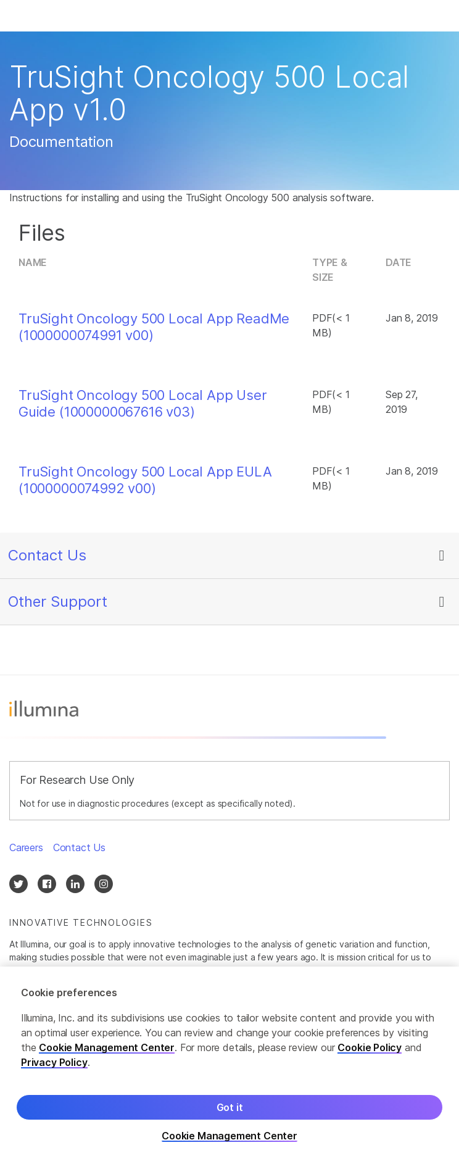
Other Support (57, 601)
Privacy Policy (54, 1066)
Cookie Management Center (107, 1051)
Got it (230, 1111)
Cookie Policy (369, 1051)
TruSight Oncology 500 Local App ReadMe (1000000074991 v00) (154, 326)
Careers (26, 847)
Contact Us (47, 555)
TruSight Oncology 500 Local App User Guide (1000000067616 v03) (143, 403)
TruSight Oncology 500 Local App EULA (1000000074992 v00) (145, 480)
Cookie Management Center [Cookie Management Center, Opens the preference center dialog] (229, 1140)
